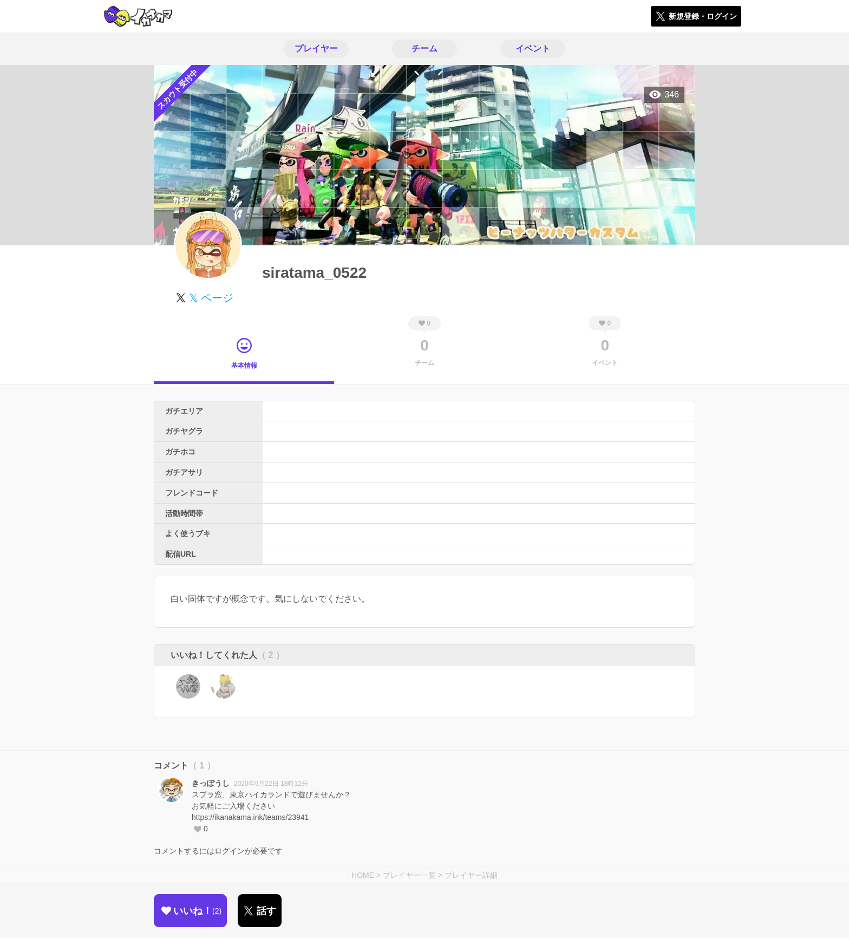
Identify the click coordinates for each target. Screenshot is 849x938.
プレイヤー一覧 (409, 875)
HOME (362, 875)
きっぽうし (211, 783)
